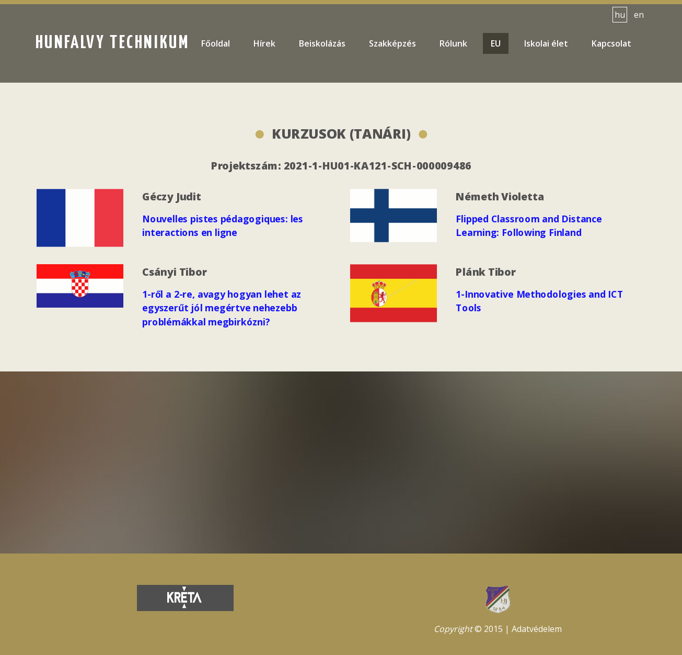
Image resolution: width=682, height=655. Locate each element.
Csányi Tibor (175, 272)
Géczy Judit (172, 197)
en (639, 14)
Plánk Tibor (486, 271)
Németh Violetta (500, 197)
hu (620, 14)
